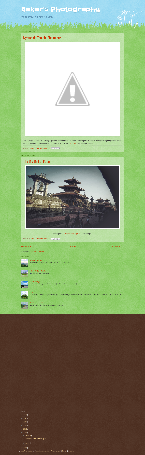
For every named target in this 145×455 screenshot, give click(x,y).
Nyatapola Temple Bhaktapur (42, 37)
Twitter (53, 451)
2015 (25, 429)
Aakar (30, 451)
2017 (25, 422)
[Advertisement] (72, 331)
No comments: (42, 148)
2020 (25, 418)
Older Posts (118, 246)
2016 (25, 425)
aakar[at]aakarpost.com (43, 451)
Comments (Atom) (37, 251)
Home (73, 246)
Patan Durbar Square (72, 233)
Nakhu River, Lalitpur (37, 303)
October (28, 436)
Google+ (64, 451)
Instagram (71, 451)
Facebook (58, 451)
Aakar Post (24, 451)
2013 (25, 448)
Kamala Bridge (35, 281)
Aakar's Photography (60, 9)
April (27, 443)
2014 (25, 432)
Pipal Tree (33, 292)
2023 (25, 415)
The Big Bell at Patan (37, 161)
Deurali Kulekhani (36, 260)
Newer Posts (27, 246)
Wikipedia (72, 143)
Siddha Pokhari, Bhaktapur (39, 271)
